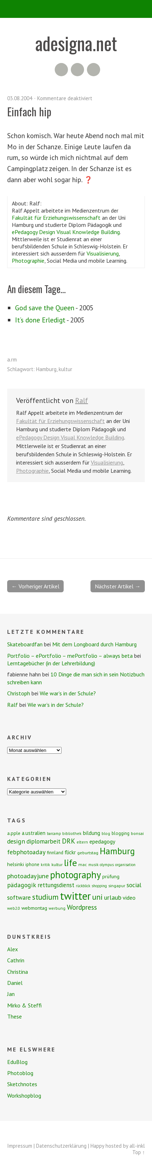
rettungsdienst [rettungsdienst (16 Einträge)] (56, 885)
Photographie (28, 260)
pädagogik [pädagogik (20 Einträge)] (21, 885)
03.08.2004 (19, 98)
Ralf (81, 400)
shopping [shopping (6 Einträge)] (99, 885)
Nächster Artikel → (118, 586)
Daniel (15, 982)
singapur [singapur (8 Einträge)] (116, 885)
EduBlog (17, 1061)
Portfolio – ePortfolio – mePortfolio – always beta (70, 655)
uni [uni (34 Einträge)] (97, 897)
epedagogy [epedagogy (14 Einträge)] (102, 841)
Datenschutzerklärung (61, 1145)
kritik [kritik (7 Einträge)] (45, 864)
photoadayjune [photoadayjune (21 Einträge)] (28, 875)
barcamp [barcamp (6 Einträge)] (54, 833)
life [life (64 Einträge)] (70, 863)
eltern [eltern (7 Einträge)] (82, 842)
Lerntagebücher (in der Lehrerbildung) (51, 663)
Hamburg (46, 369)
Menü (76, 9)
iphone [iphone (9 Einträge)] (32, 864)
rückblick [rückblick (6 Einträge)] (83, 885)
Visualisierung (103, 253)
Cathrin (15, 960)
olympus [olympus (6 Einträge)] (107, 864)
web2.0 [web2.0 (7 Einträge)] (13, 908)
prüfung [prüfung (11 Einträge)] (110, 876)
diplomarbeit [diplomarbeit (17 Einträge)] (43, 841)
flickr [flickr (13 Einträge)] (70, 852)
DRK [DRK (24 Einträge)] (68, 840)
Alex (12, 949)
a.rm (12, 359)
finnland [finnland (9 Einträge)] (55, 853)
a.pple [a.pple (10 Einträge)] (13, 833)
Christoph (18, 693)
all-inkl (137, 1145)
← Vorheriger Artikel (35, 586)
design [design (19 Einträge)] (16, 841)
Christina (17, 971)
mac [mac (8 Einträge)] (82, 864)
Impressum (19, 1145)
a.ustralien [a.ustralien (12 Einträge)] (33, 833)
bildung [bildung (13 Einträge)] (91, 832)
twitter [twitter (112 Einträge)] (75, 896)
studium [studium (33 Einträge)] (45, 897)
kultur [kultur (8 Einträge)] (57, 864)
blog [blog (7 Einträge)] (106, 833)
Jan (11, 993)
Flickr (77, 69)
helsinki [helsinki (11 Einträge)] (15, 864)
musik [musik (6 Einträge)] (93, 864)
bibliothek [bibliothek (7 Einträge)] (72, 833)
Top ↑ (138, 1152)
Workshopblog (24, 1095)
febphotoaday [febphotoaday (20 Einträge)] (26, 852)
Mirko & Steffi (24, 1005)
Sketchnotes (22, 1084)
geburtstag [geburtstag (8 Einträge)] (87, 852)
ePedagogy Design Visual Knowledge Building (66, 231)
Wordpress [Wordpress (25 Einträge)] (82, 907)
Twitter (93, 69)
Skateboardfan (25, 644)
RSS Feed (61, 69)
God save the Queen (44, 307)
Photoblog (20, 1073)
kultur (65, 369)
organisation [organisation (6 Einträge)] (125, 864)
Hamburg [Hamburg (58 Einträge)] (117, 851)
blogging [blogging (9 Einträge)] (120, 833)
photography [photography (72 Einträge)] (75, 875)
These (14, 1016)
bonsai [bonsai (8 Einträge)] (137, 833)
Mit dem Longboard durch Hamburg (94, 644)
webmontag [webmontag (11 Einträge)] (34, 908)
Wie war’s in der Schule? (68, 693)
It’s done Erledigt (40, 319)
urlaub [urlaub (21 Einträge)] (112, 897)
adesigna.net (76, 43)
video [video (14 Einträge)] (129, 897)
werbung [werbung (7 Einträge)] (57, 908)
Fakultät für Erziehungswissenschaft (56, 217)
